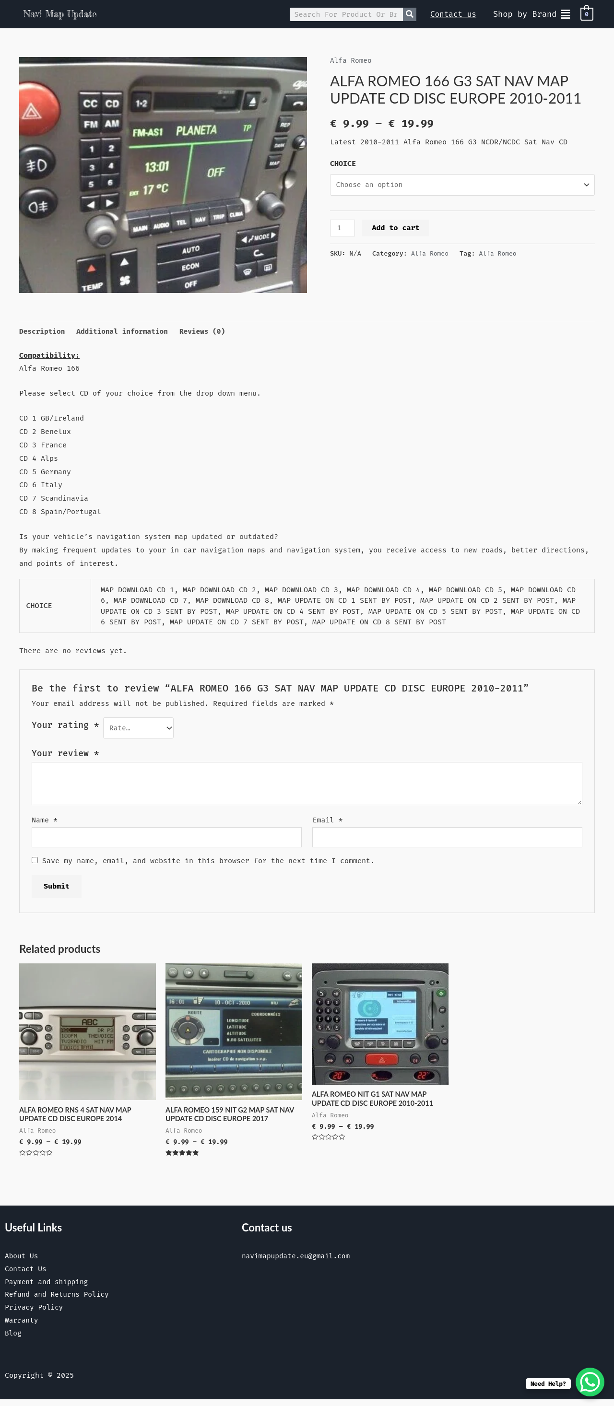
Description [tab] (43, 332)
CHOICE (343, 163)
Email (327, 821)
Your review (65, 755)
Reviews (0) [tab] (208, 332)
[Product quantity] (343, 229)
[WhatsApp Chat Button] (590, 1382)
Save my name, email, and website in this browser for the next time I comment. (208, 863)
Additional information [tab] (125, 332)
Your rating (65, 726)
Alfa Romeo (351, 60)
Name (45, 821)
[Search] (409, 14)
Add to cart (396, 229)
